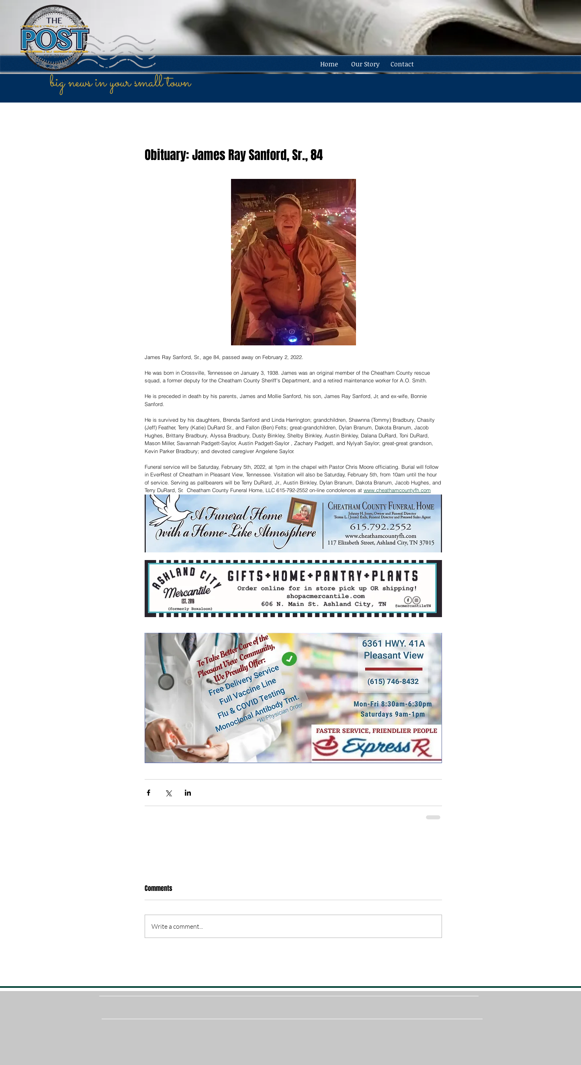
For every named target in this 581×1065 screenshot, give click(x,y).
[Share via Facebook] (148, 792)
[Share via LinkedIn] (188, 792)
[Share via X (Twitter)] (168, 792)
